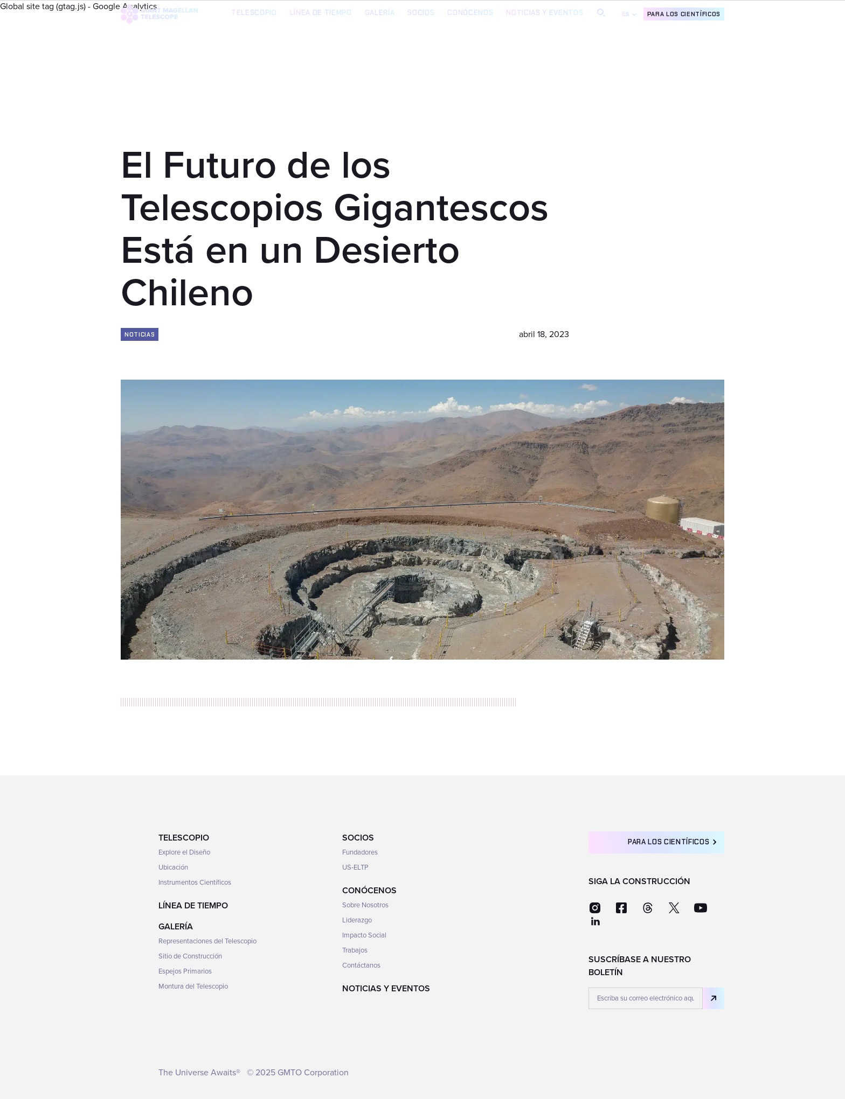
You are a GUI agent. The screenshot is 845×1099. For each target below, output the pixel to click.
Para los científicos (684, 14)
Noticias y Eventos (544, 12)
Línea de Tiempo (321, 12)
